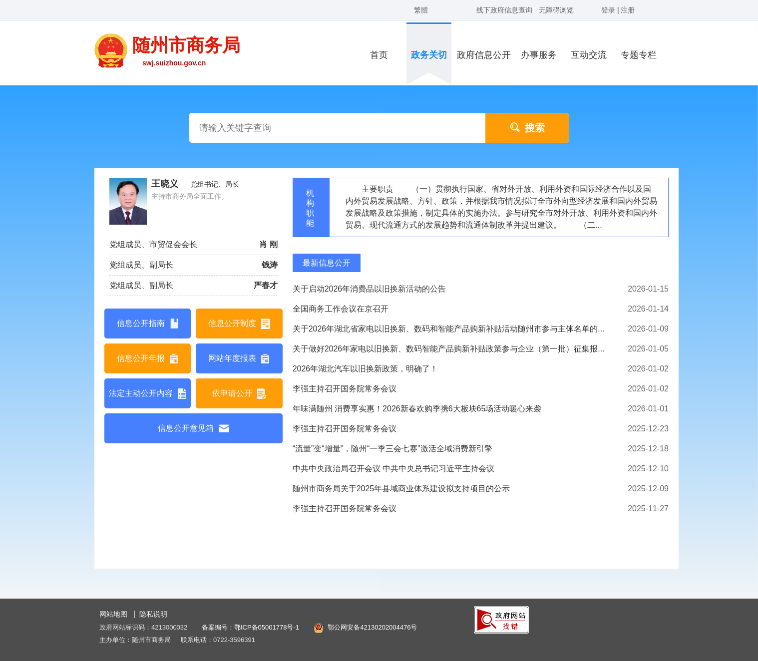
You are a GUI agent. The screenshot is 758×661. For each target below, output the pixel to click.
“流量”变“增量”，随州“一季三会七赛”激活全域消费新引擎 (392, 448)
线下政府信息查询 (504, 10)
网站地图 (113, 614)
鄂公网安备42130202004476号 (372, 627)
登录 (609, 10)
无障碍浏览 (556, 10)
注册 (628, 10)
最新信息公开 (327, 263)
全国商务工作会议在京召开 (340, 309)
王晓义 (164, 184)
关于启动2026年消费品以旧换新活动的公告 (369, 289)
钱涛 (270, 265)
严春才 (266, 285)
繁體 (421, 10)
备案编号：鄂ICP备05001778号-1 (250, 627)
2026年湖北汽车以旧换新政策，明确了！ (365, 368)
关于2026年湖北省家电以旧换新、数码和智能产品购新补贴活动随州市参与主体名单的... (449, 329)
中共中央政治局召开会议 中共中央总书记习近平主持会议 (393, 468)
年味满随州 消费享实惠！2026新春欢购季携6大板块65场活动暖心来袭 (417, 408)
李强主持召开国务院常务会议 (344, 388)
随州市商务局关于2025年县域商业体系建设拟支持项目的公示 (401, 488)
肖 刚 (268, 244)
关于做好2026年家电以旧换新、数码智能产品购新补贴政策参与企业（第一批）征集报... (449, 348)
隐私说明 (153, 614)
